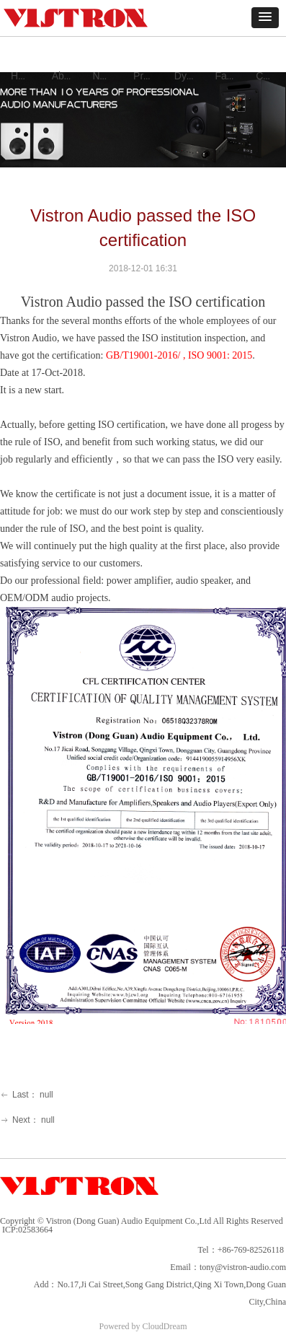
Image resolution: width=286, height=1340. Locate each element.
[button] (265, 17)
